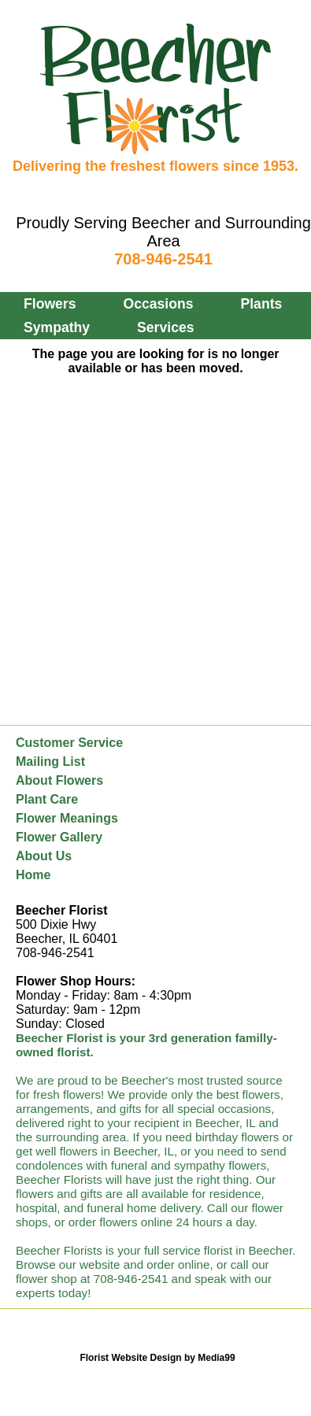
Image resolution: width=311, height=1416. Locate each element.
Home (33, 875)
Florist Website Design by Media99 (157, 1357)
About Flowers (59, 780)
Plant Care (47, 799)
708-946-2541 (163, 259)
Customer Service (69, 742)
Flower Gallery (59, 837)
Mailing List (50, 761)
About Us (44, 856)
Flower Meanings (67, 818)
